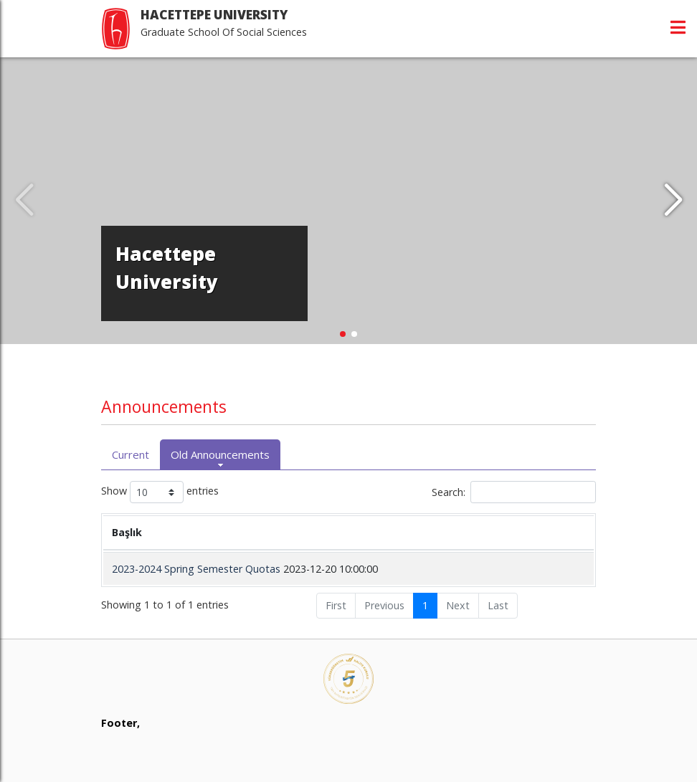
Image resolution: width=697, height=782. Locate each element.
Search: (514, 492)
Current (130, 454)
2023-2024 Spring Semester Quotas (196, 569)
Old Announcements (220, 454)
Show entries (160, 492)
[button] (673, 200)
